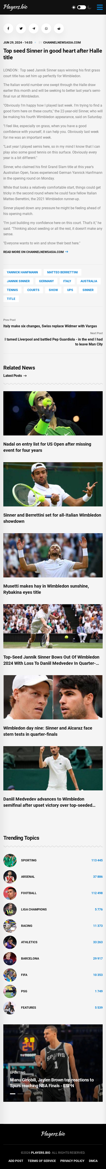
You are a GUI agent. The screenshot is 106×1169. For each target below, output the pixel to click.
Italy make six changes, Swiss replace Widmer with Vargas (50, 326)
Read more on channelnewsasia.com (35, 252)
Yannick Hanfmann (22, 272)
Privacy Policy (72, 1161)
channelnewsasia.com (62, 42)
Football (29, 893)
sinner (88, 290)
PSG (24, 991)
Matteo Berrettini (62, 272)
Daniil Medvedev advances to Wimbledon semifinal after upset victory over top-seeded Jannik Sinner (47, 805)
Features (28, 1007)
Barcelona (30, 958)
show (53, 290)
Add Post (15, 1161)
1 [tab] (12, 1093)
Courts (33, 290)
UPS (70, 290)
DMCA (93, 1161)
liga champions (34, 909)
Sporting (29, 860)
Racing (26, 926)
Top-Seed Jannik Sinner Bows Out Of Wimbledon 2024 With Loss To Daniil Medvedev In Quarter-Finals (51, 663)
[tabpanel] (53, 1063)
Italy (67, 281)
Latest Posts (15, 376)
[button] (8, 28)
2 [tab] (20, 1093)
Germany (46, 281)
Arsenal (28, 876)
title (11, 299)
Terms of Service (42, 1161)
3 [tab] (27, 1093)
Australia (88, 281)
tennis (12, 290)
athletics (29, 942)
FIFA (24, 975)
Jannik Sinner (18, 281)
